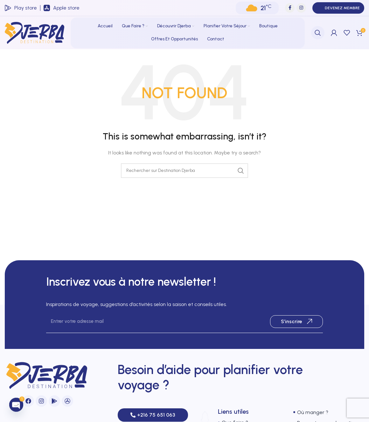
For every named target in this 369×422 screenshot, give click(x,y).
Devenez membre (338, 8)
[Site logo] (34, 32)
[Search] (318, 32)
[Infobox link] (21, 8)
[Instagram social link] (301, 8)
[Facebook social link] (290, 8)
